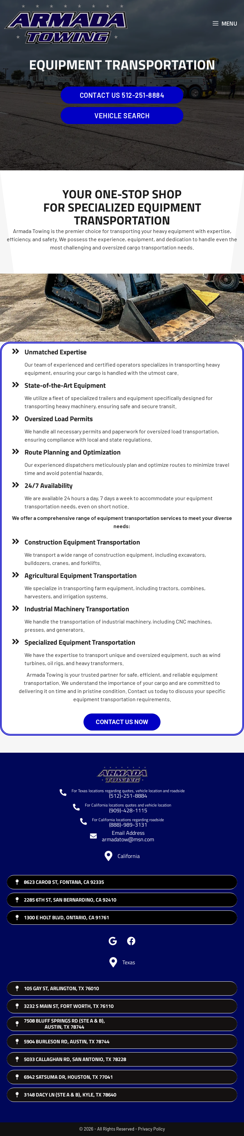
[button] (113, 941)
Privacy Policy (151, 1129)
